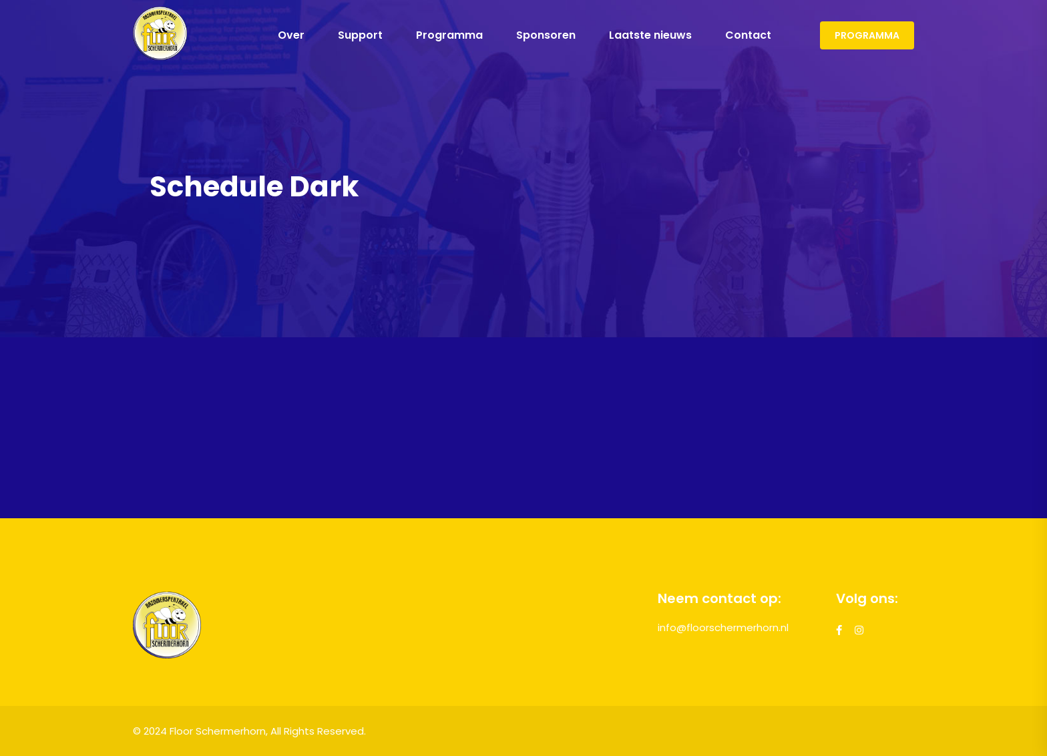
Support (360, 35)
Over (291, 35)
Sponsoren (546, 35)
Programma (449, 35)
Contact (748, 35)
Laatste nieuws (650, 35)
